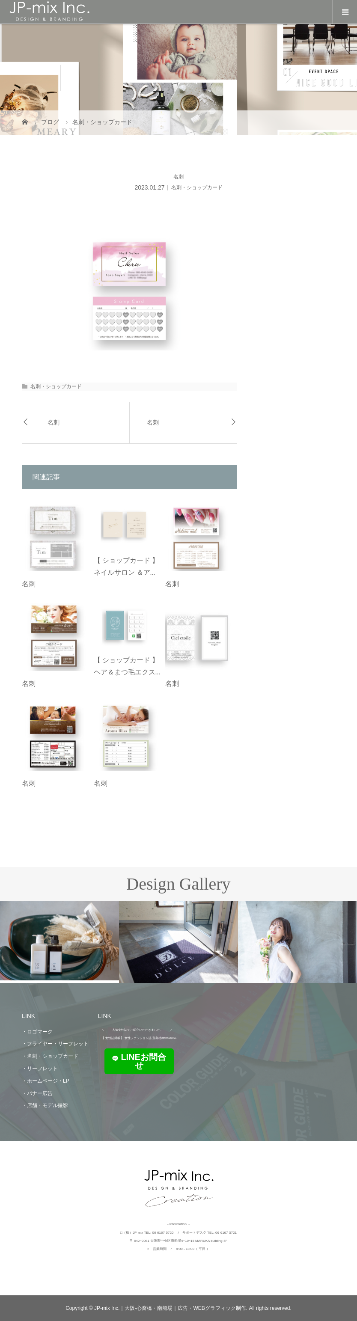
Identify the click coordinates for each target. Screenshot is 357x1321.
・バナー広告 (37, 1093)
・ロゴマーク (37, 1032)
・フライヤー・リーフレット (55, 1044)
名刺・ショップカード (197, 187)
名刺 (54, 422)
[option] (59, 940)
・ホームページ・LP (45, 1081)
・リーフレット (40, 1069)
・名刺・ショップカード (50, 1056)
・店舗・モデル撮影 (45, 1105)
